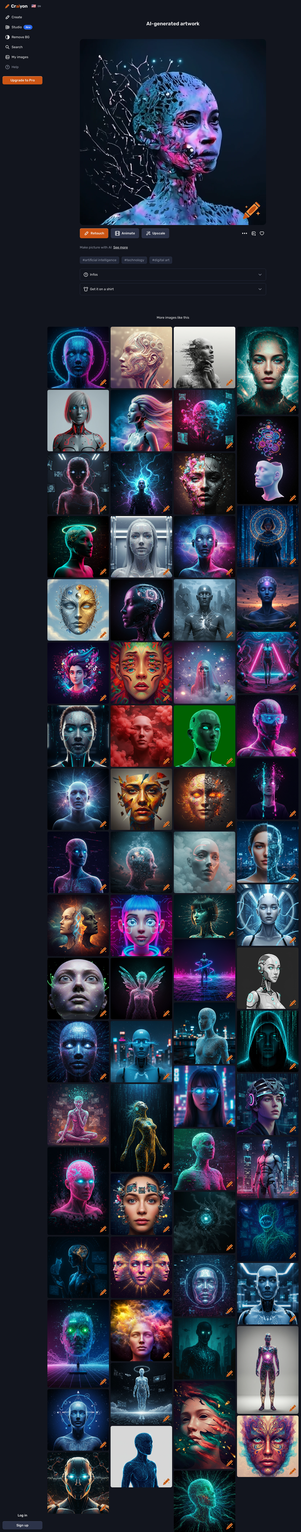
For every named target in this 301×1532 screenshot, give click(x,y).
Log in (22, 1515)
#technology (134, 260)
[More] (244, 233)
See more (120, 247)
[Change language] (36, 6)
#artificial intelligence (99, 260)
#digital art (160, 260)
